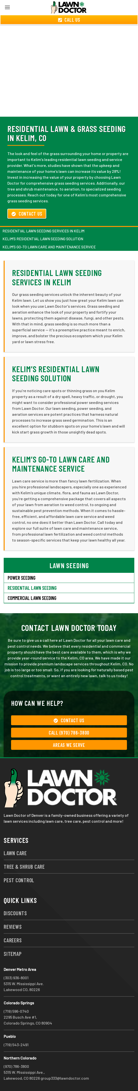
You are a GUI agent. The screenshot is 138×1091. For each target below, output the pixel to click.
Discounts (15, 913)
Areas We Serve (69, 745)
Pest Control (19, 880)
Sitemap (12, 953)
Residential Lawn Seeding (32, 588)
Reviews (13, 926)
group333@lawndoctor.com (65, 1078)
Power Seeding (21, 578)
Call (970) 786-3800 (69, 733)
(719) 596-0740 (16, 1011)
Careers (13, 940)
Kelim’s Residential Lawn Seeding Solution (42, 239)
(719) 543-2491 (16, 1044)
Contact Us (27, 214)
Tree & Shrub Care (24, 866)
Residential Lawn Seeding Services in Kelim (43, 231)
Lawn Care (15, 853)
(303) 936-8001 (16, 977)
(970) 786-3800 (16, 1066)
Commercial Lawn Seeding (32, 598)
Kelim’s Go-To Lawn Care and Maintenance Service (49, 247)
